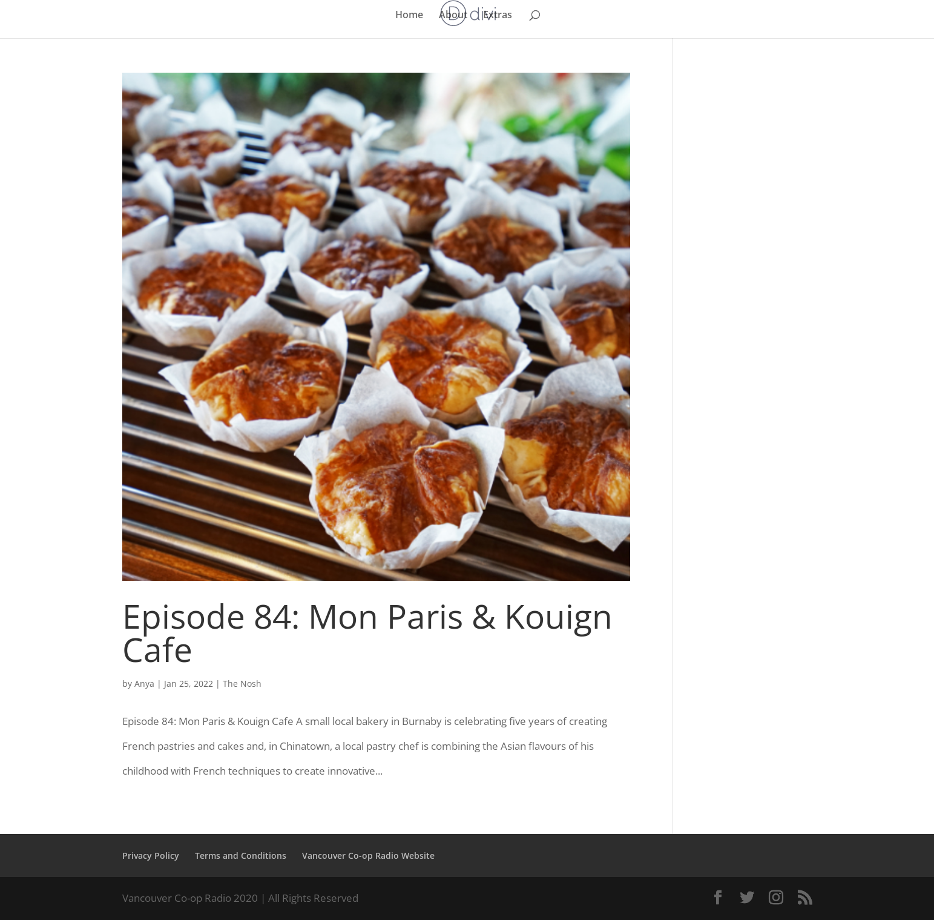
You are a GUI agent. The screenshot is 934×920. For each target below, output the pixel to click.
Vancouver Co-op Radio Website (368, 855)
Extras (497, 15)
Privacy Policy (150, 855)
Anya (144, 683)
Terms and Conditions (240, 855)
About (453, 15)
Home (409, 15)
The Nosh (242, 683)
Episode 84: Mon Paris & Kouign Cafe (367, 632)
